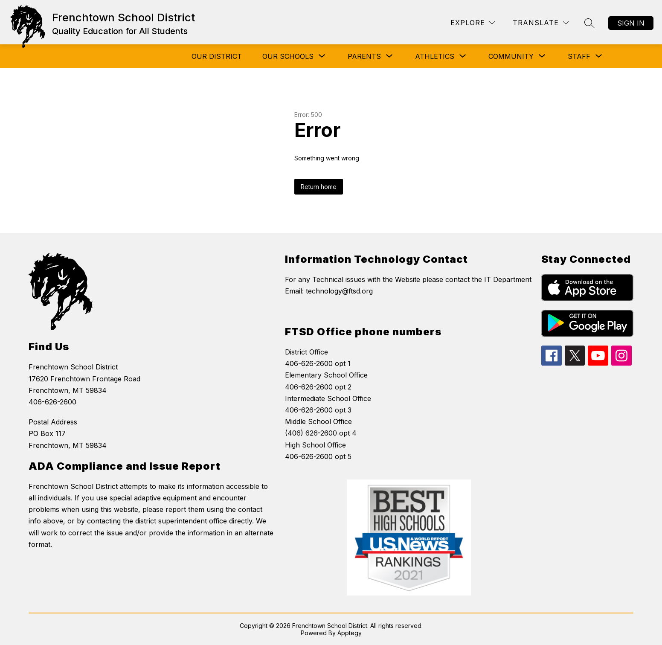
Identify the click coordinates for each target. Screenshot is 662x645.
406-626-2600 (52, 402)
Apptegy (349, 632)
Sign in (631, 23)
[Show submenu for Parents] (364, 56)
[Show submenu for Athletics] (434, 56)
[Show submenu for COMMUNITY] (511, 56)
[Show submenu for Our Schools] (288, 56)
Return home (319, 186)
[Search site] (589, 23)
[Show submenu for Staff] (579, 56)
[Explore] (472, 22)
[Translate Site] (541, 22)
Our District (217, 56)
